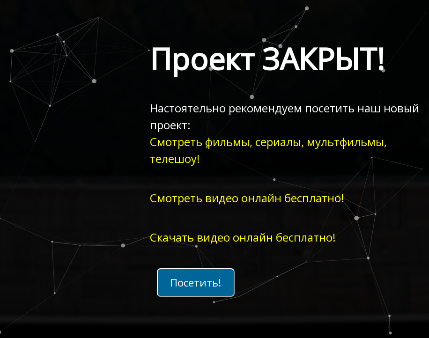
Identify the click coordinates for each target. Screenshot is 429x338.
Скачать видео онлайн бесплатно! (243, 237)
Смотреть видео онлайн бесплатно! (247, 198)
